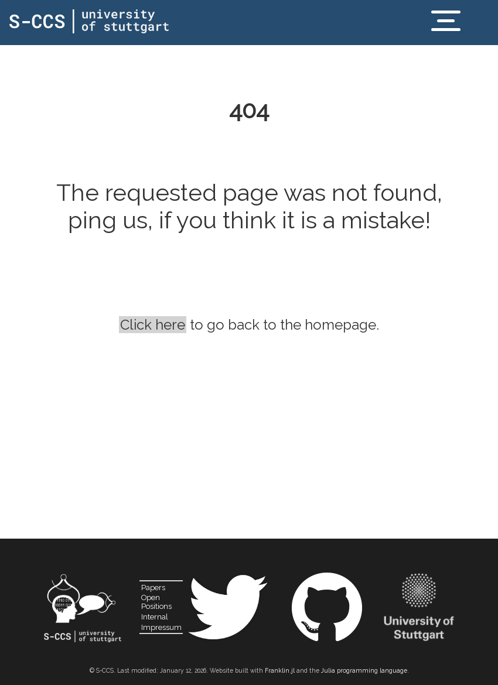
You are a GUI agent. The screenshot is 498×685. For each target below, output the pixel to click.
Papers (153, 587)
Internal (154, 616)
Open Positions (156, 602)
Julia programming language (364, 670)
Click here (152, 324)
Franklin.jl (280, 670)
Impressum (161, 627)
